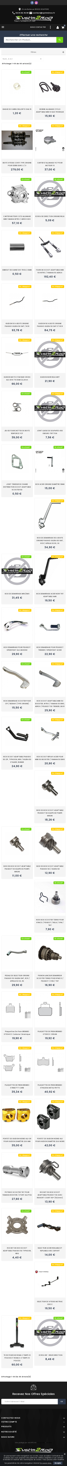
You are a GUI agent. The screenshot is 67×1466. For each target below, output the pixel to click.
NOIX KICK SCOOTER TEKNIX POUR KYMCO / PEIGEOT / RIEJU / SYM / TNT (50, 922)
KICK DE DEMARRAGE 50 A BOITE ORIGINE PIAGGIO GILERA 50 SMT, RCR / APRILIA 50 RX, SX (49, 540)
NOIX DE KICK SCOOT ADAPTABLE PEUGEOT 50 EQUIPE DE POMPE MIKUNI (50, 813)
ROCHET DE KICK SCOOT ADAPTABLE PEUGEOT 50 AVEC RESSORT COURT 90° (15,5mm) (50, 1195)
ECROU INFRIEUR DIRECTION (49, 1355)
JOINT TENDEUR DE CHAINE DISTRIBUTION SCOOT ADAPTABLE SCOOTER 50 (17, 487)
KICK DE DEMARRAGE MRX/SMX (17, 594)
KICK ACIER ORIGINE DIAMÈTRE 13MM (49, 484)
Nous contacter (38, 27)
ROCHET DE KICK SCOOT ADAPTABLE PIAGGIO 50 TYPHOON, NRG (17, 1251)
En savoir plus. (46, 1463)
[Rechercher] (30, 40)
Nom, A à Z (22, 59)
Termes (49, 1443)
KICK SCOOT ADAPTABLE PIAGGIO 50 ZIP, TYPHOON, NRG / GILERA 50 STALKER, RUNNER (17, 759)
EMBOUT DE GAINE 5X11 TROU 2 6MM (17, 270)
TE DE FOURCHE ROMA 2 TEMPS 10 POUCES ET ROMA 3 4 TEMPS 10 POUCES (17, 1358)
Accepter (58, 1463)
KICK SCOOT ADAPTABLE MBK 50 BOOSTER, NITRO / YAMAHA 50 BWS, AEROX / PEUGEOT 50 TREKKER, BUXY (50, 703)
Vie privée (41, 1443)
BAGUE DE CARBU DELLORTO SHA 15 (17, 109)
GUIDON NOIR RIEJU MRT (50, 377)
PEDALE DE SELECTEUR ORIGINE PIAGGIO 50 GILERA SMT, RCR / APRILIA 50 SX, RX (17, 978)
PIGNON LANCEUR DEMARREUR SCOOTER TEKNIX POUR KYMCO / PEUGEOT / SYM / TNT (50, 978)
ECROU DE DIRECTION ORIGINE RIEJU (50, 216)
